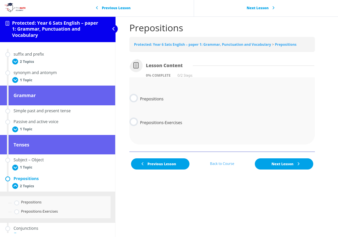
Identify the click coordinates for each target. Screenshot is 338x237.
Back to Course (222, 163)
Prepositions (286, 44)
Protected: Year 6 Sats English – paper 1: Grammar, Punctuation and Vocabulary (55, 29)
